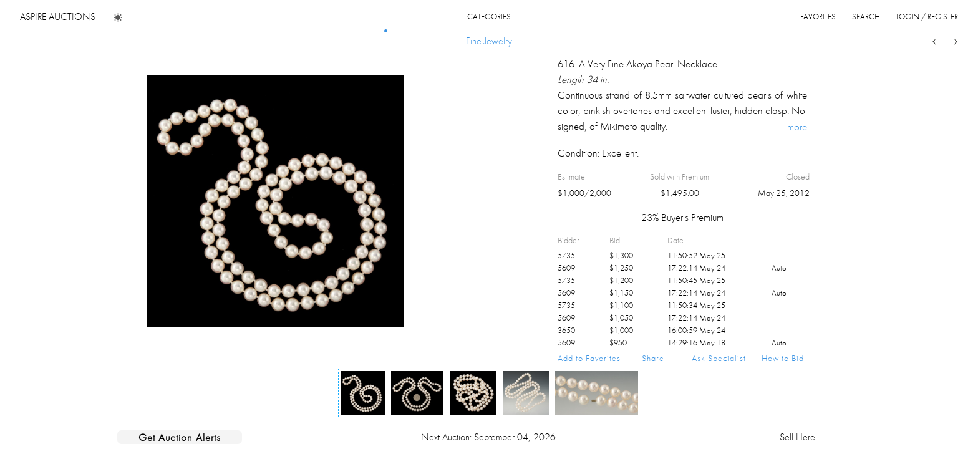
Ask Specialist (719, 358)
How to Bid (783, 358)
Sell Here (797, 436)
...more (794, 126)
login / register (927, 16)
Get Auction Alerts (179, 437)
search (866, 16)
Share (653, 358)
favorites (818, 16)
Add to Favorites (589, 358)
